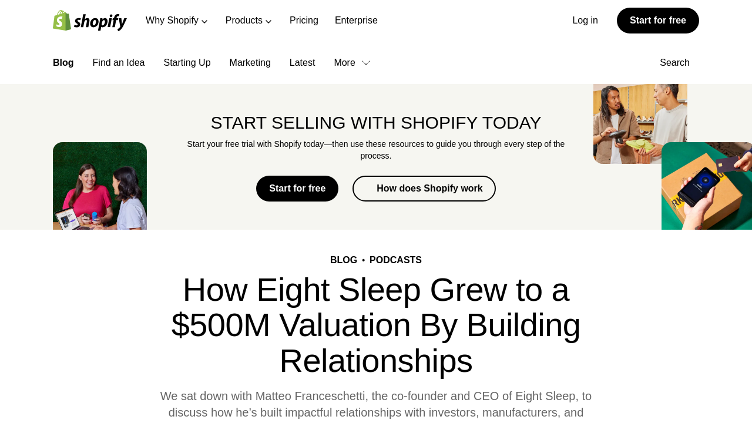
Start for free (658, 20)
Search (679, 63)
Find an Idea (119, 63)
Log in (585, 20)
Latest (302, 63)
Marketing (250, 63)
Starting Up (187, 63)
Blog (63, 63)
